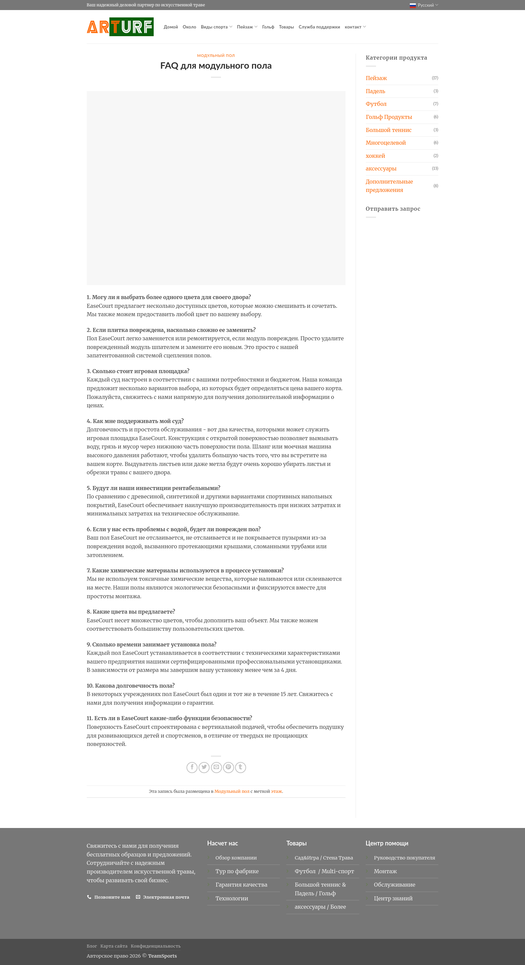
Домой (171, 26)
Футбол (376, 103)
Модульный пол (216, 55)
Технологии (232, 898)
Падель (375, 91)
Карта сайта (114, 946)
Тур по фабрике (237, 871)
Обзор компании (236, 858)
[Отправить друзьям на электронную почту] (216, 767)
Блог (92, 946)
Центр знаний (393, 898)
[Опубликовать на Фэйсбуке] (192, 767)
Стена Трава (338, 858)
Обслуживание (394, 884)
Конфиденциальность (156, 946)
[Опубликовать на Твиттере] (204, 767)
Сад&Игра (307, 858)
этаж (276, 791)
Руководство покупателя (404, 858)
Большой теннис (389, 130)
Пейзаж (247, 26)
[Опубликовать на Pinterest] (228, 767)
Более (338, 906)
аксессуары (381, 168)
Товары (286, 26)
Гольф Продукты (389, 117)
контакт (355, 26)
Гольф (268, 26)
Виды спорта (216, 26)
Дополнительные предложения (389, 186)
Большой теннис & (320, 884)
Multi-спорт (338, 871)
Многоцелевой (386, 142)
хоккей (375, 155)
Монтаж (385, 871)
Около (189, 26)
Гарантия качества (242, 884)
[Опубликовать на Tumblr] (240, 767)
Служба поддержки (319, 26)
